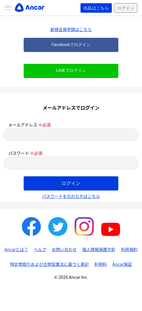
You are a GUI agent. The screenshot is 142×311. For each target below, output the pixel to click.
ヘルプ (40, 249)
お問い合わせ (64, 249)
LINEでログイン (71, 70)
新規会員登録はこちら (71, 29)
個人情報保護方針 (98, 249)
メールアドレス (29, 125)
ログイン (125, 8)
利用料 (100, 264)
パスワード (25, 153)
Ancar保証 (122, 264)
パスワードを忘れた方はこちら (71, 196)
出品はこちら (96, 8)
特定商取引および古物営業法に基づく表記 (49, 264)
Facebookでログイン (70, 44)
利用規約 (129, 249)
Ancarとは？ (16, 249)
